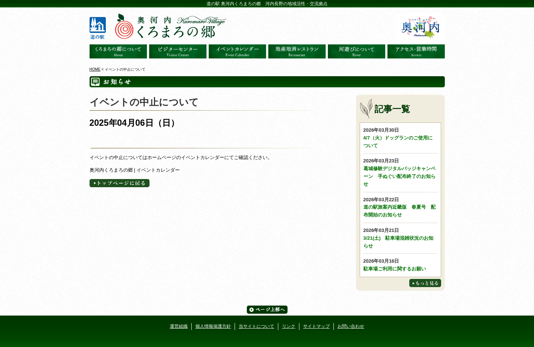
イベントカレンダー (237, 51)
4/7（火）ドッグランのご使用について (400, 137)
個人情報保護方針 (213, 326)
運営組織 (179, 326)
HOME (95, 69)
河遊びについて (356, 51)
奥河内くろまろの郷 (118, 51)
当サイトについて (256, 326)
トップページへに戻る (120, 183)
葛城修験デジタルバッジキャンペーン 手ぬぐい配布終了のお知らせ (400, 171)
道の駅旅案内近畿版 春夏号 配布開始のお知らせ (400, 207)
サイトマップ (316, 326)
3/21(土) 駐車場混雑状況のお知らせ (400, 238)
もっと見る (425, 283)
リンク (288, 326)
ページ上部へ (267, 310)
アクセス (416, 51)
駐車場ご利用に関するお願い (400, 264)
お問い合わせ (350, 326)
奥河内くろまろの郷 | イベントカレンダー (135, 170)
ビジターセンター (177, 51)
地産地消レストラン (297, 51)
